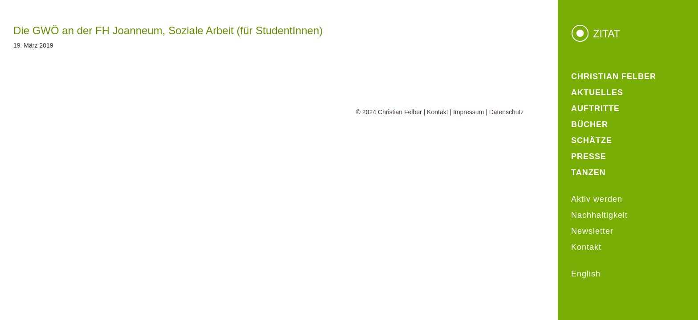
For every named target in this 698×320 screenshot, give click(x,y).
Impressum (468, 112)
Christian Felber (400, 112)
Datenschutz (506, 112)
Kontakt (437, 112)
